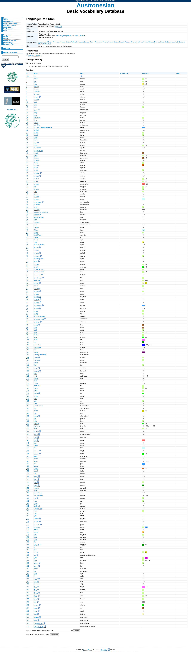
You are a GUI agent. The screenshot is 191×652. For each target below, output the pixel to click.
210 (27, 626)
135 (27, 426)
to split (36, 283)
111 (27, 365)
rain (35, 421)
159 (27, 490)
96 (27, 327)
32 (27, 158)
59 (27, 227)
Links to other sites (10, 23)
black (36, 459)
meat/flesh (37, 345)
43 (27, 187)
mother (36, 227)
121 (27, 391)
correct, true (38, 508)
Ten (35, 614)
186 (27, 558)
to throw (36, 322)
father (36, 230)
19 (27, 125)
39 (27, 176)
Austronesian (98, 1)
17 (27, 120)
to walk (36, 89)
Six (35, 602)
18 (27, 122)
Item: (82, 73)
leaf (35, 374)
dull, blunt (37, 288)
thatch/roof (37, 235)
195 (27, 581)
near (35, 539)
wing (35, 337)
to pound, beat (39, 319)
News (5, 31)
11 (27, 104)
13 (27, 110)
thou (35, 550)
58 (27, 225)
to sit (35, 207)
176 (27, 532)
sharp (36, 286)
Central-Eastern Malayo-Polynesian (72, 42)
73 (27, 264)
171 (27, 522)
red (35, 464)
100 (27, 337)
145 (27, 454)
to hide (36, 522)
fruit (35, 381)
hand (35, 79)
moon (36, 411)
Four (35, 596)
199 (27, 593)
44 (27, 189)
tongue (36, 158)
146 (27, 456)
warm (36, 434)
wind (35, 428)
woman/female (39, 217)
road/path (37, 91)
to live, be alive (39, 272)
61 (27, 232)
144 (27, 451)
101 (27, 340)
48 (27, 199)
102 (27, 342)
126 (27, 403)
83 (27, 291)
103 (27, 345)
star (35, 413)
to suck (36, 184)
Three (36, 593)
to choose (37, 296)
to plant (36, 294)
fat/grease (37, 347)
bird (35, 330)
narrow (36, 488)
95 (27, 325)
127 (27, 406)
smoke (36, 454)
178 (27, 537)
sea (35, 398)
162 (27, 498)
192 (27, 573)
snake (36, 352)
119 (27, 386)
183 (27, 550)
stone (36, 388)
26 (27, 143)
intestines (37, 118)
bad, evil (37, 506)
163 (27, 501)
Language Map (8, 44)
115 (27, 376)
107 (27, 355)
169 (27, 516)
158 (27, 488)
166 (27, 508)
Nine (35, 611)
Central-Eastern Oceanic (116, 42)
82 (27, 288)
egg (35, 332)
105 (27, 350)
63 (27, 237)
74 (27, 267)
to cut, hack (38, 278)
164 (27, 503)
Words (5, 37)
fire (35, 448)
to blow (36, 431)
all (35, 571)
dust (35, 104)
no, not (36, 581)
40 (27, 179)
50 (27, 205)
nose (35, 145)
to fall (36, 325)
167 (27, 511)
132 (27, 419)
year (35, 516)
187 (27, 560)
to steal (36, 264)
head (35, 137)
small (36, 471)
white (36, 461)
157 (27, 485)
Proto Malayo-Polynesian (63, 36)
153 (27, 473)
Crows (107, 1)
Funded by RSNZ (12, 109)
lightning (37, 426)
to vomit (36, 165)
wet (35, 443)
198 (27, 590)
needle (36, 250)
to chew (36, 173)
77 (27, 275)
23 (27, 135)
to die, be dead (39, 269)
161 (27, 495)
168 (27, 513)
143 (27, 448)
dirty (35, 102)
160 (27, 493)
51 (27, 207)
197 (27, 587)
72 (27, 261)
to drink (36, 179)
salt (35, 401)
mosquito (37, 360)
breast (36, 122)
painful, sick (38, 493)
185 (27, 555)
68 (27, 250)
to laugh (36, 160)
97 (27, 330)
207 (27, 617)
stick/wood (37, 280)
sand (35, 391)
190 (27, 569)
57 (27, 222)
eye (35, 191)
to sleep (36, 199)
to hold (36, 309)
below (36, 532)
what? (36, 563)
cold (35, 437)
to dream (37, 205)
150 (27, 466)
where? (36, 545)
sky (35, 408)
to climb (36, 525)
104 (27, 347)
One (35, 587)
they (35, 560)
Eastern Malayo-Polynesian (93, 42)
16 (27, 118)
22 (27, 133)
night (35, 511)
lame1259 (58, 26)
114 (27, 374)
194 (27, 579)
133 (27, 421)
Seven (36, 605)
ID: (27, 73)
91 (27, 313)
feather (36, 335)
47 (27, 197)
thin (35, 482)
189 (27, 566)
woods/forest (38, 406)
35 (27, 165)
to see (36, 194)
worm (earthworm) (40, 355)
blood (36, 135)
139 (27, 437)
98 (27, 332)
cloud (36, 416)
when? (36, 519)
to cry (36, 163)
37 (27, 170)
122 (27, 393)
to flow (36, 396)
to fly (35, 340)
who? (36, 566)
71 (27, 259)
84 (27, 294)
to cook (36, 176)
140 (27, 440)
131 (27, 416)
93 (27, 319)
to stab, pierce (38, 259)
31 (27, 155)
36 (27, 168)
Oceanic (105, 42)
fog (35, 419)
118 (27, 383)
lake (35, 403)
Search (5, 38)
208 (27, 620)
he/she (36, 552)
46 (27, 194)
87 (27, 302)
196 (27, 584)
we (35, 555)
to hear (36, 189)
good (35, 503)
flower (36, 378)
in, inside (37, 527)
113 (27, 371)
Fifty (35, 620)
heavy (36, 445)
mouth (36, 153)
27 (27, 145)
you (35, 558)
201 (27, 599)
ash (35, 456)
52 (27, 209)
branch (36, 371)
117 (27, 381)
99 (27, 335)
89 (27, 308)
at (34, 76)
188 (27, 563)
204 (27, 608)
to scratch (37, 275)
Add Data (6, 48)
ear (35, 187)
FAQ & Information (9, 25)
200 (27, 596)
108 (27, 357)
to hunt (36, 253)
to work (36, 292)
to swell (36, 303)
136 (27, 428)
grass (36, 383)
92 (27, 316)
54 (27, 215)
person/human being (41, 212)
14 (27, 113)
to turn (36, 97)
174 (27, 527)
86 (27, 299)
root (35, 376)
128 (27, 408)
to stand (36, 209)
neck (35, 140)
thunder (36, 423)
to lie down (37, 202)
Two (35, 590)
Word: (36, 73)
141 (27, 443)
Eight (36, 608)
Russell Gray (104, 649)
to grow (36, 300)
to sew (36, 248)
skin (35, 107)
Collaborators (8, 22)
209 (27, 623)
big (35, 473)
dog (35, 327)
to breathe (37, 148)
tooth (35, 155)
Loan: (178, 73)
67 (27, 247)
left (35, 81)
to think (36, 130)
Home (5, 18)
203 (27, 605)
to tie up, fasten (39, 245)
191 (27, 571)
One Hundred (38, 623)
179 (27, 539)
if (34, 576)
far (35, 542)
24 (27, 137)
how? (36, 579)
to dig (36, 311)
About (5, 20)
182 (27, 547)
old (35, 498)
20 (27, 127)
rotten (36, 368)
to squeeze (37, 306)
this (35, 535)
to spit (36, 168)
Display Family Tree (10, 52)
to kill (36, 267)
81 (27, 286)
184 (27, 552)
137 (27, 431)
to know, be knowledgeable (43, 127)
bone (35, 115)
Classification (8, 42)
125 (27, 401)
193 (27, 576)
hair (35, 143)
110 (27, 363)
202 (27, 602)
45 (27, 191)
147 (27, 459)
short (35, 476)
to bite (36, 181)
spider (36, 363)
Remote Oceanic (130, 42)
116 (27, 378)
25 (27, 140)
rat (35, 342)
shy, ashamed (38, 495)
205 (27, 611)
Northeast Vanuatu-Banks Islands (165, 42)
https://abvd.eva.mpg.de (84, 1)
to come (36, 94)
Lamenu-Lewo (46, 44)
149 (27, 464)
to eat (36, 170)
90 (27, 311)
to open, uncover (39, 316)
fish (35, 365)
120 (27, 388)
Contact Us (7, 27)
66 (27, 245)
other (36, 569)
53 (27, 212)
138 (27, 434)
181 (27, 545)
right (35, 84)
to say (36, 240)
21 (27, 130)
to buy (36, 313)
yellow (36, 466)
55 (27, 217)
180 (27, 542)
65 (27, 242)
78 (27, 278)
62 (27, 235)
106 (27, 352)
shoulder (37, 125)
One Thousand (39, 626)
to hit (35, 262)
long (35, 479)
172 (27, 525)
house (36, 232)
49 (27, 202)
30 (27, 153)
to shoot (36, 256)
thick (35, 485)
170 (27, 518)
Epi (178, 42)
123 (27, 396)
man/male (37, 215)
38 (27, 173)
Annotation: (124, 73)
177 (27, 535)
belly (35, 113)
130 (27, 413)
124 (27, 398)
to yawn (36, 197)
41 (27, 181)
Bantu (112, 1)
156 (27, 482)
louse (36, 358)
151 (27, 468)
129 (27, 411)
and (35, 573)
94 (27, 322)
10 (27, 102)
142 (27, 445)
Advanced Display (9, 40)
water (36, 394)
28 (27, 148)
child (35, 220)
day (35, 513)
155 (27, 479)
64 (27, 240)
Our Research (8, 29)
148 (27, 461)
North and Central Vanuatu (145, 42)
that (35, 537)
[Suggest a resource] (35, 55)
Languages (7, 35)
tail (35, 350)
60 (27, 230)
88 (27, 305)
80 (27, 283)
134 (27, 423)
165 (27, 506)
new (35, 501)
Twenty (36, 617)
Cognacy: (145, 73)
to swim (36, 100)
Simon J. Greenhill (87, 649)
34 (27, 163)
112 (27, 368)
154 (27, 476)
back (35, 110)
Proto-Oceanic (79, 36)
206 (27, 614)
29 (27, 150)
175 (27, 530)
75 (27, 269)
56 (27, 220)
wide (35, 490)
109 (27, 360)
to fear (36, 133)
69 (27, 253)
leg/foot (36, 86)
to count (36, 584)
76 (27, 272)
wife (35, 225)
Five (35, 599)
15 (27, 115)
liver (35, 120)
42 (27, 184)
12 (27, 107)
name (36, 237)
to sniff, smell (38, 150)
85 (27, 296)
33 (27, 160)
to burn (36, 451)
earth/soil (37, 386)
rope (35, 242)
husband (37, 222)
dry (35, 440)
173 (27, 76)
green (36, 468)
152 (27, 471)
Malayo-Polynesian (53, 42)
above (36, 530)
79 (27, 280)
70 (27, 256)
